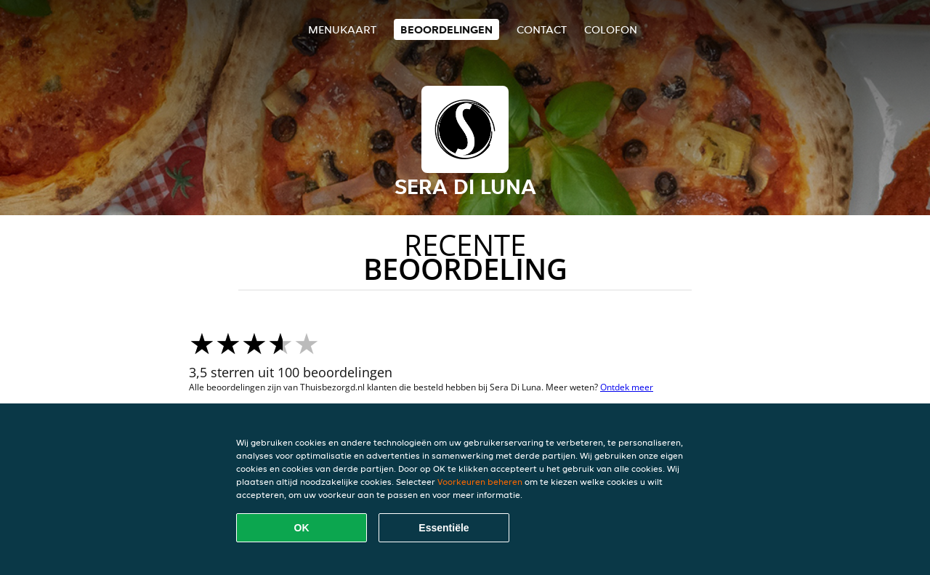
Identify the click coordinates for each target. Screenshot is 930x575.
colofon (610, 29)
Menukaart (342, 29)
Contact (542, 29)
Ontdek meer (626, 387)
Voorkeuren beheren (479, 481)
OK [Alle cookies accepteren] (302, 528)
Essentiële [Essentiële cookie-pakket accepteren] (443, 528)
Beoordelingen (446, 29)
